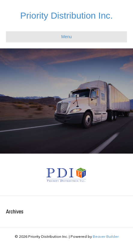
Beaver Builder (106, 236)
